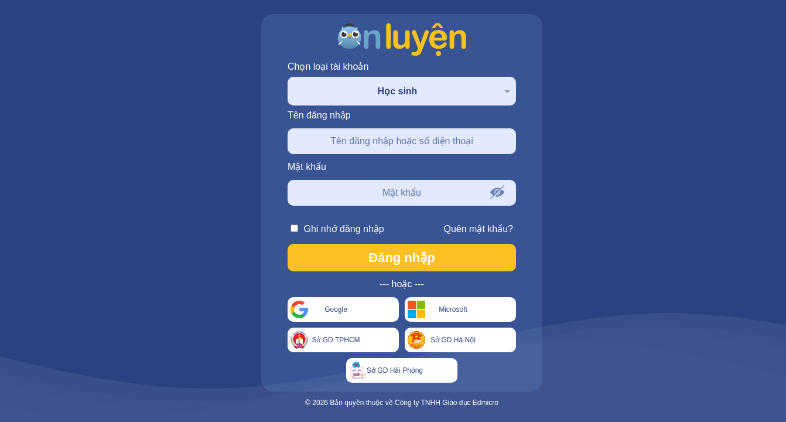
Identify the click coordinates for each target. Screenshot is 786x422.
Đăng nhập (401, 257)
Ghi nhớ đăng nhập (337, 229)
